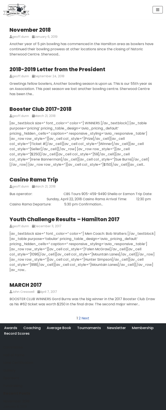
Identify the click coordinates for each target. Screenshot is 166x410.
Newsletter (116, 327)
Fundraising (12, 385)
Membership (143, 327)
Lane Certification (18, 362)
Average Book (59, 327)
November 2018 (30, 29)
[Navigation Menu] (158, 9)
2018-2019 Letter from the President (57, 69)
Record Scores (17, 333)
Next (85, 318)
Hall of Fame (13, 355)
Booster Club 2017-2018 (41, 109)
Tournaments (89, 327)
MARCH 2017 (26, 285)
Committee (13, 347)
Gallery (9, 370)
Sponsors (11, 377)
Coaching (32, 327)
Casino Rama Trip (34, 179)
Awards (10, 327)
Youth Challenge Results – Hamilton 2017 (65, 219)
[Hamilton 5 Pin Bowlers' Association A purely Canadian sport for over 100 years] (16, 10)
